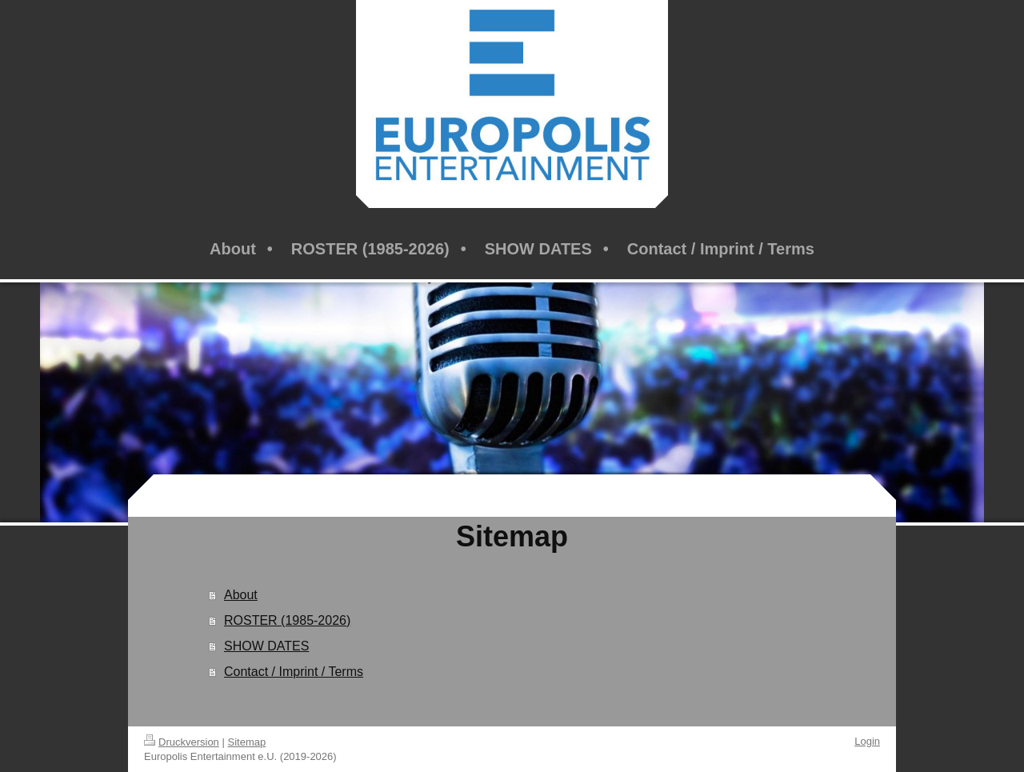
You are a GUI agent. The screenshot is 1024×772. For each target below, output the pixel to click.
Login (867, 741)
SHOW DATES (266, 646)
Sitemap (247, 742)
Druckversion (181, 742)
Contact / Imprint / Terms (293, 671)
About (241, 595)
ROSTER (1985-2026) (287, 620)
